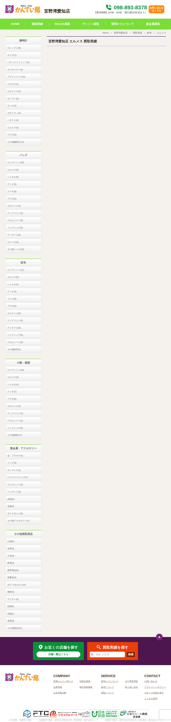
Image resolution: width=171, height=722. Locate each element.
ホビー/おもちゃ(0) (16, 584)
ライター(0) (13, 599)
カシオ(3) (11, 105)
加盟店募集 (85, 681)
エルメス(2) (13, 127)
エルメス (161, 32)
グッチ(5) (11, 184)
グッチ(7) (11, 391)
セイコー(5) (13, 98)
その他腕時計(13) (15, 142)
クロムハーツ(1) (15, 420)
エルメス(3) (13, 377)
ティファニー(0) (15, 213)
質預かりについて (122, 24)
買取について (107, 693)
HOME (15, 24)
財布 (149, 32)
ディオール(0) (14, 235)
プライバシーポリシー (155, 687)
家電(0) (10, 563)
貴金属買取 (153, 24)
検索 (131, 654)
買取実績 (37, 24)
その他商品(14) (14, 628)
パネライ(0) (13, 120)
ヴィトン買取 (90, 24)
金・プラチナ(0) (15, 455)
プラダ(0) (11, 306)
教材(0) (10, 592)
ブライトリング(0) (16, 77)
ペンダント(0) (14, 491)
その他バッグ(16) (15, 249)
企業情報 (57, 687)
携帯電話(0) (13, 570)
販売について (107, 687)
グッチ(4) (11, 291)
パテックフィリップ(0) (18, 62)
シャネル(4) (13, 384)
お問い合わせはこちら (157, 9)
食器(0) (10, 621)
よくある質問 (150, 698)
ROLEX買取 (62, 24)
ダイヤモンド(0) (15, 513)
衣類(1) (10, 613)
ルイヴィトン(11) (15, 270)
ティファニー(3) (15, 413)
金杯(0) (10, 499)
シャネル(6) (13, 177)
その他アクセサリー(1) (18, 520)
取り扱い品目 (131, 687)
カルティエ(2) (14, 91)
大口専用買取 (131, 681)
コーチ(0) (11, 299)
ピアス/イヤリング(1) (17, 477)
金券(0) (10, 548)
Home (105, 32)
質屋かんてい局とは (63, 681)
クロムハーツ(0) (15, 220)
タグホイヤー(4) (15, 69)
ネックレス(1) (14, 470)
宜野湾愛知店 (121, 32)
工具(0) (10, 556)
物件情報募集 (86, 687)
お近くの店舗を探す (154, 693)
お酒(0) (10, 541)
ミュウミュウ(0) (15, 227)
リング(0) (11, 463)
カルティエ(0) (14, 206)
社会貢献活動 (59, 693)
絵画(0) (10, 606)
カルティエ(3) (14, 406)
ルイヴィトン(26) (15, 370)
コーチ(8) (11, 191)
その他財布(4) (14, 349)
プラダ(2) (11, 198)
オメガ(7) (11, 55)
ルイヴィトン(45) (15, 162)
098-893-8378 (126, 7)
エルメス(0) (13, 277)
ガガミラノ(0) (14, 113)
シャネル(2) (13, 284)
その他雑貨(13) (14, 435)
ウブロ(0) (11, 134)
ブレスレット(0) (15, 484)
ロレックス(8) (14, 48)
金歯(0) (10, 506)
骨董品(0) (11, 577)
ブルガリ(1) (13, 84)
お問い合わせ (150, 681)
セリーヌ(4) (13, 242)
